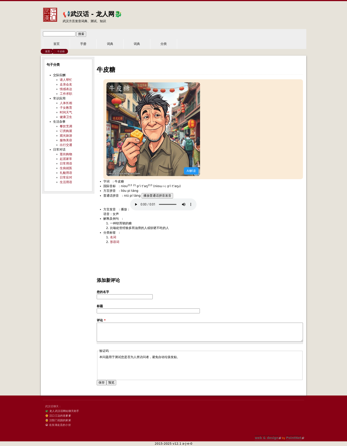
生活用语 (66, 182)
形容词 (114, 242)
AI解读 (191, 171)
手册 (83, 44)
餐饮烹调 (66, 126)
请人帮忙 (66, 79)
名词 (113, 237)
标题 (100, 306)
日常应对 (66, 177)
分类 (163, 44)
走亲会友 (66, 84)
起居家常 (66, 159)
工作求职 (66, 93)
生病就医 (66, 168)
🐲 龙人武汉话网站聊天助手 (62, 411)
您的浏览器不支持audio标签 (163, 204)
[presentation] (133, 368)
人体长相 (66, 103)
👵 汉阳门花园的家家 (58, 420)
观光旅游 (66, 135)
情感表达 (66, 89)
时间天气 (66, 112)
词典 (110, 44)
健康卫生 (66, 117)
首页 (56, 44)
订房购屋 (66, 131)
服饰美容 (66, 140)
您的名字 (103, 292)
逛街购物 (66, 154)
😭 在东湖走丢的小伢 (58, 425)
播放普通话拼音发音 (157, 195)
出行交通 (66, 145)
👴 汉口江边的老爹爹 (58, 415)
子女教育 (66, 107)
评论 (101, 320)
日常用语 (66, 163)
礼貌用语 (66, 173)
